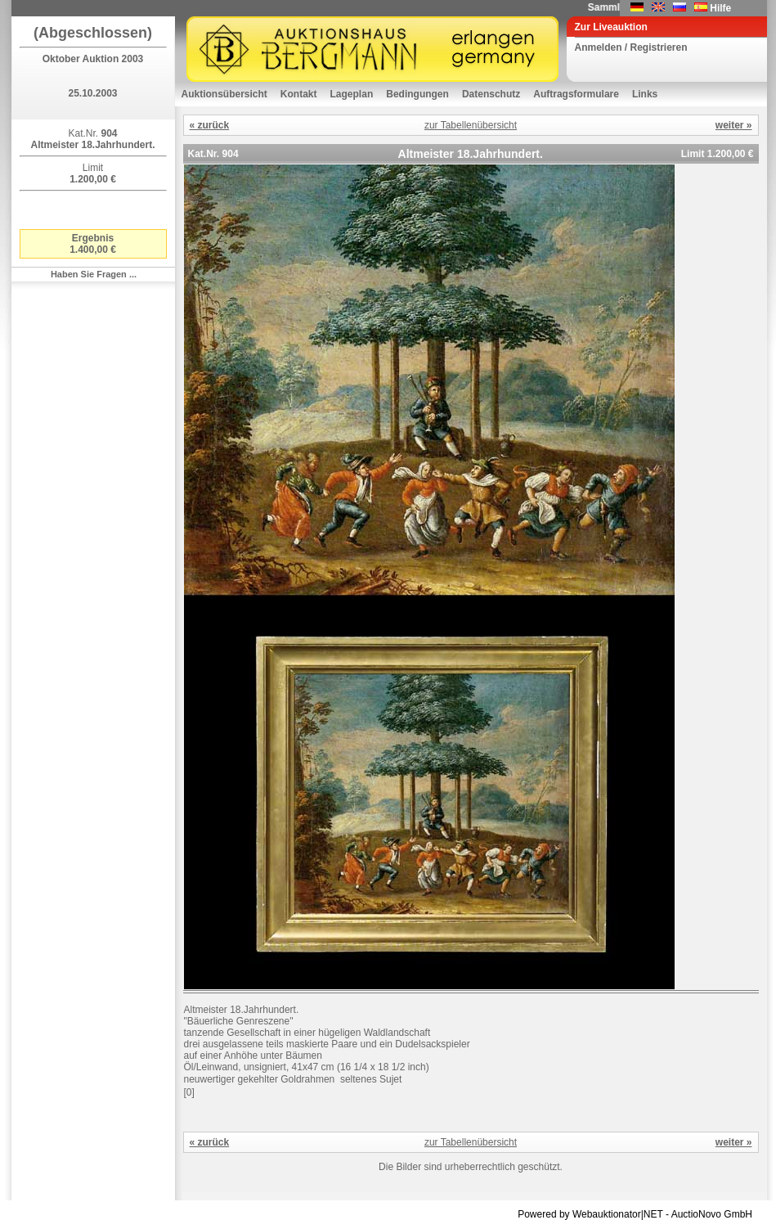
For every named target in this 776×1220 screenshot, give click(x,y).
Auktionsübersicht (224, 94)
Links (644, 94)
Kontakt (298, 94)
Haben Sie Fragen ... (94, 274)
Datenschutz (491, 94)
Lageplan (352, 94)
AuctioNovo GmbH (711, 1214)
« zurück (210, 125)
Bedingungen (417, 94)
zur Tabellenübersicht (470, 125)
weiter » (733, 125)
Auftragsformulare (576, 94)
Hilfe (720, 8)
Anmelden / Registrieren (631, 47)
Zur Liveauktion (611, 27)
